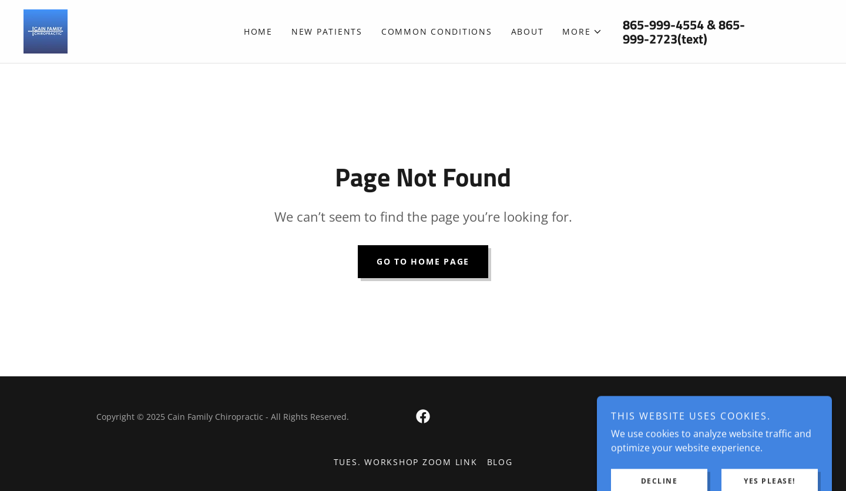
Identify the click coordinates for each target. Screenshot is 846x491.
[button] (582, 32)
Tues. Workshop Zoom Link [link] (406, 461)
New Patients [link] (326, 31)
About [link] (527, 31)
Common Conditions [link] (436, 31)
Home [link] (258, 31)
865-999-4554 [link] (663, 25)
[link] (46, 30)
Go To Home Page (423, 261)
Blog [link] (500, 461)
